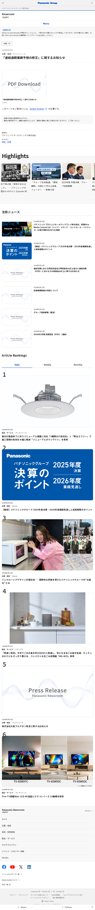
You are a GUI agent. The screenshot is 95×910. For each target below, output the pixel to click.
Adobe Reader (37, 108)
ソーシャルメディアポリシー (40, 898)
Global (87, 810)
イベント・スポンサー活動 (13, 851)
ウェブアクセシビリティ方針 (72, 895)
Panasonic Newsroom (13, 810)
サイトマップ (23, 895)
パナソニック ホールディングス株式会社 (15, 8)
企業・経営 (6, 54)
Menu (46, 23)
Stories (5, 857)
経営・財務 (6, 142)
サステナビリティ (9, 845)
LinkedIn (60, 891)
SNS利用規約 (55, 895)
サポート (13, 895)
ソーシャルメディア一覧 (10, 874)
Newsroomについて (9, 880)
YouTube (46, 891)
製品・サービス (8, 838)
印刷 (7, 43)
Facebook (35, 891)
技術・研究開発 (8, 832)
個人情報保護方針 (59, 898)
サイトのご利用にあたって (39, 895)
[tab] (47, 365)
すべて (4, 819)
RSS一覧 (5, 884)
